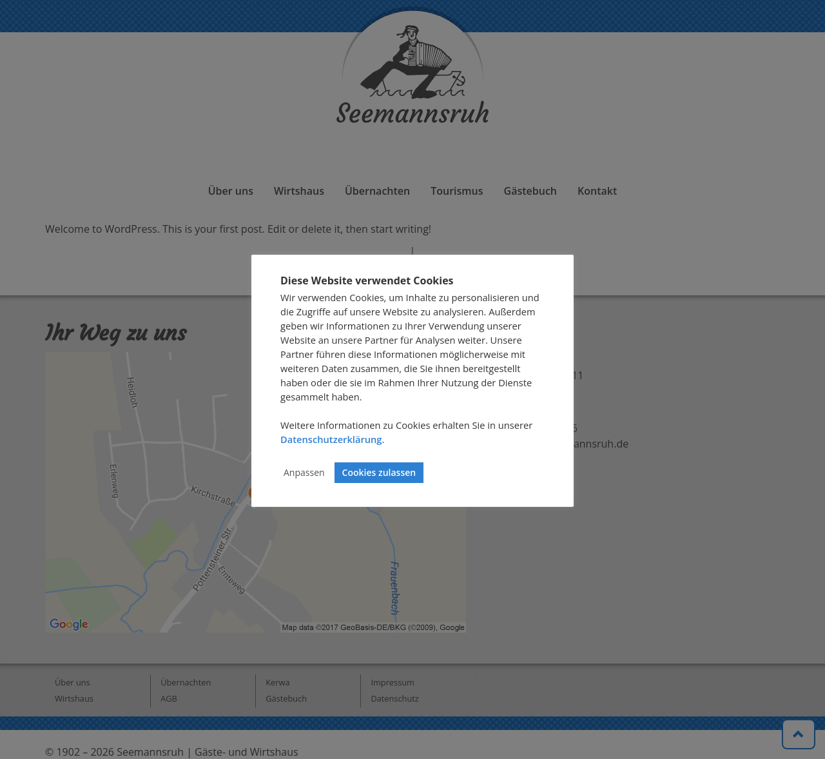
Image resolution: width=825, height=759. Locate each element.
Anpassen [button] (304, 472)
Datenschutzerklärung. (332, 439)
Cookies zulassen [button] (379, 472)
